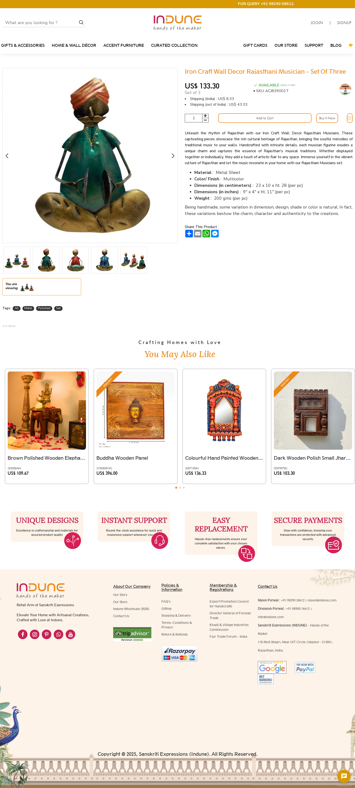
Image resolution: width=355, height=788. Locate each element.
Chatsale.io (344, 785)
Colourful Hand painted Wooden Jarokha (224, 451)
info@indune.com (271, 638)
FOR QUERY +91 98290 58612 (266, 3)
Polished (44, 308)
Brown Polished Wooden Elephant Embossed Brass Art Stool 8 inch (47, 451)
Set (58, 308)
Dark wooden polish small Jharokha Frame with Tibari (313, 451)
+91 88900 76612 (298, 630)
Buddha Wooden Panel (124, 451)
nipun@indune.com (322, 621)
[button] (7, 155)
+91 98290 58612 (293, 621)
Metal (28, 308)
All (17, 308)
